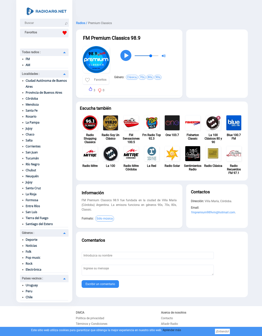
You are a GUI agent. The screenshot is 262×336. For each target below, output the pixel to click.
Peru (29, 291)
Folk (28, 252)
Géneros (28, 233)
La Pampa (32, 122)
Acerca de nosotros (173, 312)
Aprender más (172, 330)
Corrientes (33, 146)
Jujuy (29, 128)
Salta (29, 140)
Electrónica (33, 269)
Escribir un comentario (100, 284)
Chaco (30, 134)
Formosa (32, 200)
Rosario (31, 116)
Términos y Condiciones (91, 324)
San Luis (31, 212)
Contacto (167, 318)
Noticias (31, 246)
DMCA (80, 312)
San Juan (32, 152)
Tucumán (32, 158)
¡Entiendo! (222, 331)
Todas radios (31, 52)
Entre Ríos (33, 206)
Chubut (31, 170)
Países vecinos (32, 278)
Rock (29, 264)
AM (28, 65)
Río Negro (33, 164)
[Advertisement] (162, 9)
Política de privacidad (90, 318)
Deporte (31, 240)
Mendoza (32, 104)
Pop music (33, 258)
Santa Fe (32, 110)
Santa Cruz (33, 188)
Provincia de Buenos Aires (44, 93)
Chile (29, 297)
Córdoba (32, 99)
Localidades (30, 74)
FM (28, 59)
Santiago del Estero (39, 224)
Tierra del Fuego (37, 218)
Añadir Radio (169, 324)
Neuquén (32, 176)
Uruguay (32, 285)
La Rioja (31, 194)
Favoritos (47, 33)
